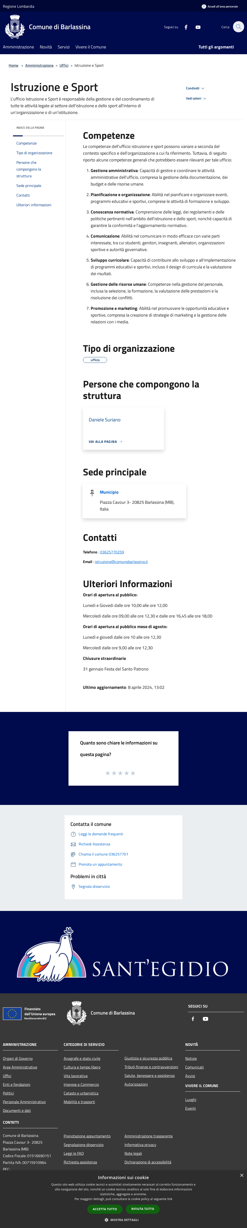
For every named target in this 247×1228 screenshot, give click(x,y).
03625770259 (112, 552)
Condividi (196, 88)
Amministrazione (39, 65)
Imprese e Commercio (81, 1084)
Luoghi (190, 1099)
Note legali (133, 1153)
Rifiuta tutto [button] (142, 1209)
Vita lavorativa (76, 1076)
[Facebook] (183, 26)
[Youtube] (195, 26)
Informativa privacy (140, 1145)
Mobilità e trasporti (79, 1102)
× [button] (241, 1175)
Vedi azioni (197, 98)
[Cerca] (238, 27)
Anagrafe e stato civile (82, 1058)
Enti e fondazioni (16, 1084)
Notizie (191, 1058)
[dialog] (123, 1199)
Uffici (64, 65)
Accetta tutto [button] (105, 1209)
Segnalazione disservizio (83, 1145)
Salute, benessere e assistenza (149, 1075)
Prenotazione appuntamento (87, 1136)
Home (13, 65)
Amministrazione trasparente (148, 1136)
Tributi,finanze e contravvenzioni (151, 1067)
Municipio (109, 492)
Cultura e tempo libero (82, 1067)
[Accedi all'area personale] (219, 6)
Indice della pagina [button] (30, 127)
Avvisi (190, 1076)
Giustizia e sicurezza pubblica (148, 1058)
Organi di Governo (18, 1058)
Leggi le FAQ (74, 1153)
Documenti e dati (17, 1110)
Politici (8, 1093)
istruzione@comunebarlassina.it (121, 561)
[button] (123, 1219)
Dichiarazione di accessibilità (147, 1162)
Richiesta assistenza (80, 1162)
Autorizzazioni (136, 1084)
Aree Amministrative (20, 1067)
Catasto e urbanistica (81, 1093)
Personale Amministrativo (24, 1102)
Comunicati (194, 1067)
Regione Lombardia (18, 6)
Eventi (190, 1108)
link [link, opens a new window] (169, 1199)
